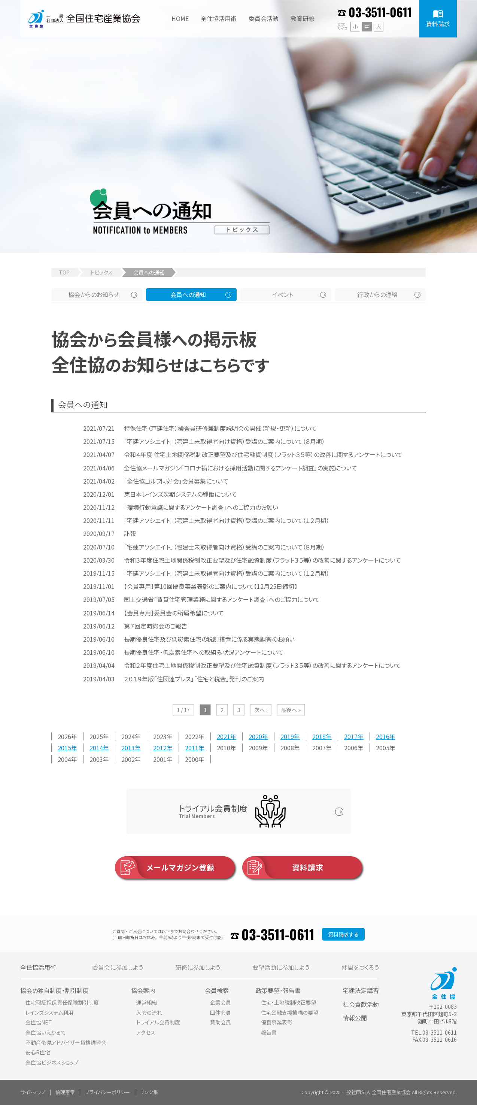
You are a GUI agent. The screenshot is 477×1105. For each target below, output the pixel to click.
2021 (223, 736)
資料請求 (282, 867)
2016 (382, 736)
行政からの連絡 (377, 294)
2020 (255, 736)
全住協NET (38, 1022)
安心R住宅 (37, 1052)
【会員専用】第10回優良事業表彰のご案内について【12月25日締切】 (210, 586)
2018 (319, 736)
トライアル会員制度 (158, 1022)
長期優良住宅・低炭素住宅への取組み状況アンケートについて (203, 652)
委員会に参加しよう (117, 967)
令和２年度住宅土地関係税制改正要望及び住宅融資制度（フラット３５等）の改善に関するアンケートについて (262, 665)
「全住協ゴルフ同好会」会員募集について (176, 480)
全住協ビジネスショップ (52, 1062)
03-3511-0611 (380, 12)
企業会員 (220, 1002)
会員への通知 (188, 294)
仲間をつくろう (360, 967)
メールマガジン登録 (165, 867)
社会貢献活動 (361, 1004)
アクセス (145, 1032)
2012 (160, 748)
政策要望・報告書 (278, 990)
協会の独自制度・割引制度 (54, 990)
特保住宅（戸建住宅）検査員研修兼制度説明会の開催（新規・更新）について (220, 428)
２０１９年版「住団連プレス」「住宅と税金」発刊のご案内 (194, 678)
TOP (64, 272)
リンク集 (149, 1092)
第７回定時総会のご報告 (155, 625)
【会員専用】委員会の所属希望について (174, 612)
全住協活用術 (38, 967)
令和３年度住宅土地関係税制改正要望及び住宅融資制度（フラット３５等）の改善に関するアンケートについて (262, 559)
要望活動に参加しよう (280, 967)
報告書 (269, 1032)
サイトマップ (32, 1092)
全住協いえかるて (45, 1032)
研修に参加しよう (197, 967)
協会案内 (143, 990)
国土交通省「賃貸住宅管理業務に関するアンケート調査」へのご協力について (222, 599)
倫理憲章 (65, 1092)
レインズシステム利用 (49, 1012)
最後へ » (291, 710)
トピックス (101, 272)
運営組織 (146, 1002)
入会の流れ (149, 1012)
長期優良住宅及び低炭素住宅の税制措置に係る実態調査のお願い (209, 639)
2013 (128, 748)
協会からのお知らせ (93, 294)
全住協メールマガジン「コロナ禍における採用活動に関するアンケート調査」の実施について (240, 467)
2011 (191, 748)
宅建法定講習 (361, 990)
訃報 (130, 533)
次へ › (260, 710)
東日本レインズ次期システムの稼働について (180, 494)
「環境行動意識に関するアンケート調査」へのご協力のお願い (201, 507)
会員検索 (217, 990)
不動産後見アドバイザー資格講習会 (65, 1042)
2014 (96, 748)
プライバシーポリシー (107, 1092)
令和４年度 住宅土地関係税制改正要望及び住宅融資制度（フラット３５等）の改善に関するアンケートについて (263, 454)
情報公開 (355, 1017)
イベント (282, 294)
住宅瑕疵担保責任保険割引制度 (62, 1002)
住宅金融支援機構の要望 (289, 1012)
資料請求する (343, 934)
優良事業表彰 (276, 1022)
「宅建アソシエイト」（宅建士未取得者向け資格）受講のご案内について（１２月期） (226, 520)
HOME (180, 18)
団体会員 (220, 1012)
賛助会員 (220, 1022)
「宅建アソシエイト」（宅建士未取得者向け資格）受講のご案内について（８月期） (224, 441)
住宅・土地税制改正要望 (288, 1002)
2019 (287, 736)
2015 (64, 748)
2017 (351, 736)
